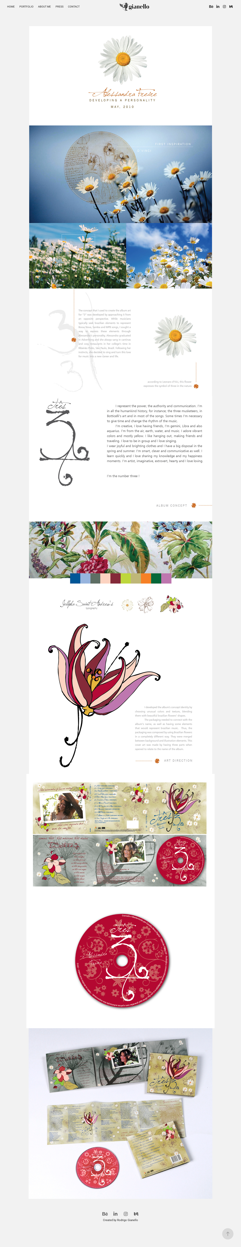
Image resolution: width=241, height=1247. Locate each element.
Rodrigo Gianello (127, 1220)
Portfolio (26, 6)
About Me (44, 6)
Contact (74, 6)
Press (59, 6)
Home (11, 6)
